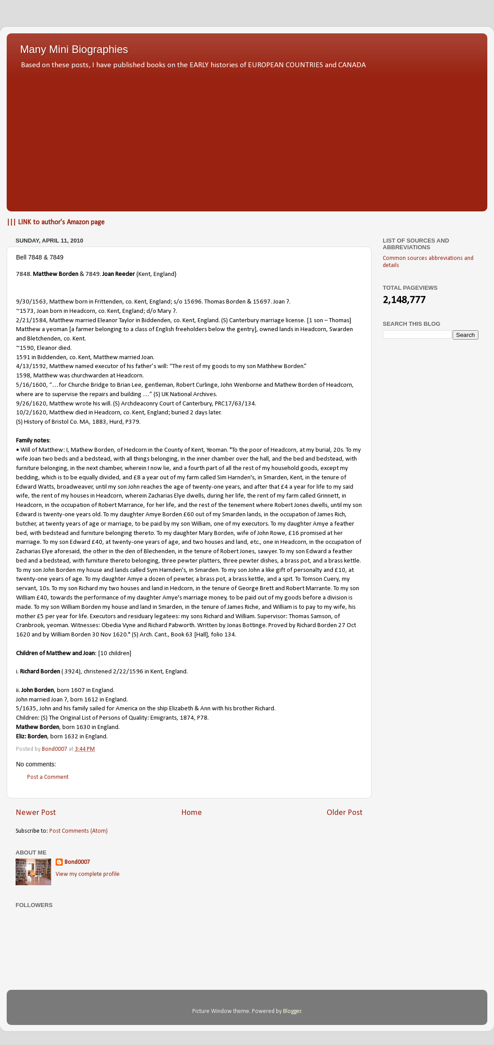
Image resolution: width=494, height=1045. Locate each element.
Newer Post (36, 813)
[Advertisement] (247, 138)
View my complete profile (88, 874)
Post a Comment (48, 777)
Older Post (345, 813)
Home (191, 813)
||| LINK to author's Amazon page (56, 222)
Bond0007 (77, 862)
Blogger (292, 1011)
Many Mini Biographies (74, 49)
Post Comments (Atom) (78, 831)
